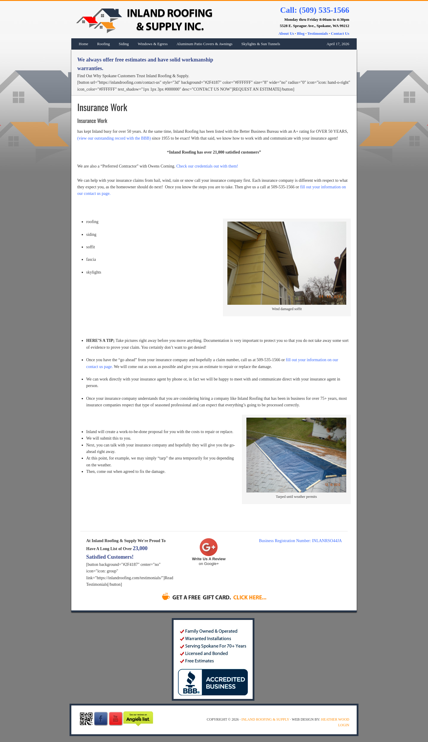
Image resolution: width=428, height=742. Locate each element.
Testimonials (317, 33)
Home (83, 44)
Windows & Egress (153, 44)
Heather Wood (335, 719)
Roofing (103, 44)
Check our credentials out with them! (207, 166)
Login (343, 725)
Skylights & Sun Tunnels (260, 44)
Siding (124, 44)
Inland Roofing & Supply (138, 19)
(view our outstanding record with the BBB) (114, 138)
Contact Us (340, 33)
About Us (286, 33)
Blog (300, 33)
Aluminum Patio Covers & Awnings (204, 44)
